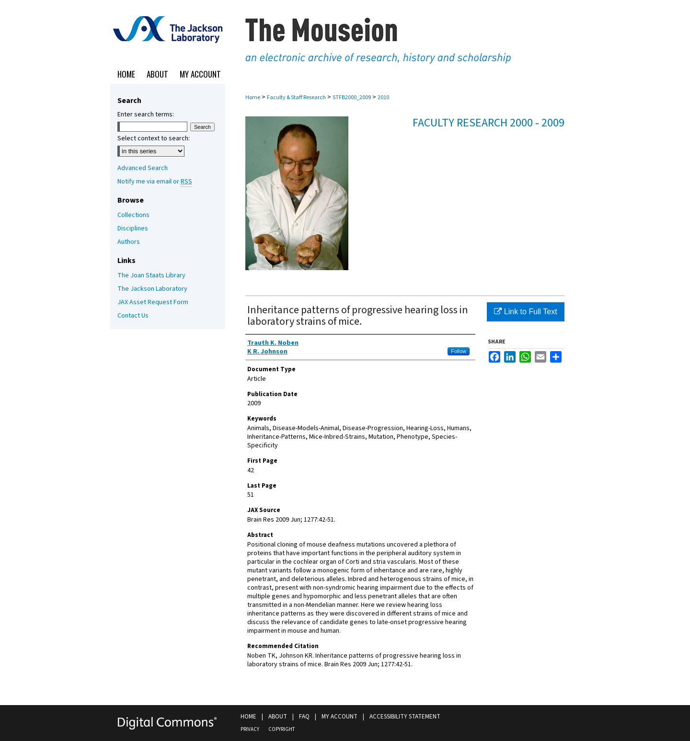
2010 (383, 97)
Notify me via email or (154, 181)
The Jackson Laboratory (152, 289)
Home (252, 97)
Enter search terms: (145, 114)
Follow (458, 351)
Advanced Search (142, 168)
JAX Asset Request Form (152, 302)
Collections (133, 215)
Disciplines (132, 228)
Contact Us (133, 315)
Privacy (250, 729)
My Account (339, 716)
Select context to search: (153, 138)
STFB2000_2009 (352, 97)
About (277, 716)
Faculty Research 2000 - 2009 (488, 122)
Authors (128, 242)
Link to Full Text (525, 312)
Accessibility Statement (404, 716)
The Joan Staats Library (151, 275)
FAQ (304, 716)
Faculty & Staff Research (296, 97)
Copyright (281, 729)
